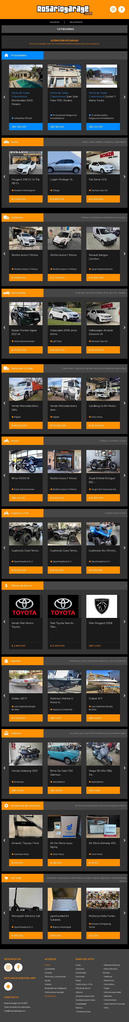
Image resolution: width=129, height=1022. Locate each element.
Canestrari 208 (20, 698)
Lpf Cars (94, 341)
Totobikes (18, 926)
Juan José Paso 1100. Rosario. (103, 96)
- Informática (108, 984)
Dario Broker (20, 709)
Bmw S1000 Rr (59, 478)
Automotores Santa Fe (25, 781)
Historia (48, 984)
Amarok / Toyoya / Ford (63, 843)
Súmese (48, 973)
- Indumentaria (109, 1000)
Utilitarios (80, 969)
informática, (78, 877)
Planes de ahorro (83, 988)
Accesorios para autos (85, 996)
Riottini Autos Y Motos (63, 255)
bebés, (96, 877)
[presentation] (4, 97)
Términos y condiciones (55, 976)
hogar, (88, 877)
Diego (93, 190)
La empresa (50, 969)
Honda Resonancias (24, 489)
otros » (123, 881)
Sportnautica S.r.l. (61, 561)
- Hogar (106, 988)
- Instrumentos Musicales (114, 1004)
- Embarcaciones (83, 1011)
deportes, (106, 877)
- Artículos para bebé (112, 992)
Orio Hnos (18, 269)
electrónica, (64, 877)
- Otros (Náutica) (110, 969)
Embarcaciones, (79, 660)
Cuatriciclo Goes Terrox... (64, 550)
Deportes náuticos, (98, 660)
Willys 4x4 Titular (21, 770)
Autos (78, 965)
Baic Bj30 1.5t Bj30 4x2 (25, 330)
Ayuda (47, 980)
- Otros (106, 1008)
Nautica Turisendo (100, 709)
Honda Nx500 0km (23, 478)
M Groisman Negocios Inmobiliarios (102, 116)
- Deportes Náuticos (111, 965)
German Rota (58, 854)
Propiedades (81, 1004)
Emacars (56, 781)
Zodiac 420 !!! (58, 698)
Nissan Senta (20, 637)
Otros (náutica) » (118, 660)
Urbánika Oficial (60, 118)
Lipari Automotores (23, 561)
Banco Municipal (99, 926)
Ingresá (54, 22)
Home (47, 965)
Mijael (54, 417)
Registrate (76, 22)
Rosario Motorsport (23, 190)
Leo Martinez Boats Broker (62, 708)
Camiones (80, 976)
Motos (78, 980)
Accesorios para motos (112, 805)
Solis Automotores (61, 341)
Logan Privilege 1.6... (100, 179)
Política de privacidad (54, 992)
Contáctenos (50, 996)
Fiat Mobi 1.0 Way (22, 179)
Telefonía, (52, 877)
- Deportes (107, 996)
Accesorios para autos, (87, 805)
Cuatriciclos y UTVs (84, 984)
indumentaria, (119, 877)
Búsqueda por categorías (56, 988)
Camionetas (81, 973)
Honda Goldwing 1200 (63, 770)
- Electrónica (108, 980)
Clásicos (79, 992)
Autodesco (96, 781)
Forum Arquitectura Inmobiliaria (23, 116)
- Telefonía (107, 976)
